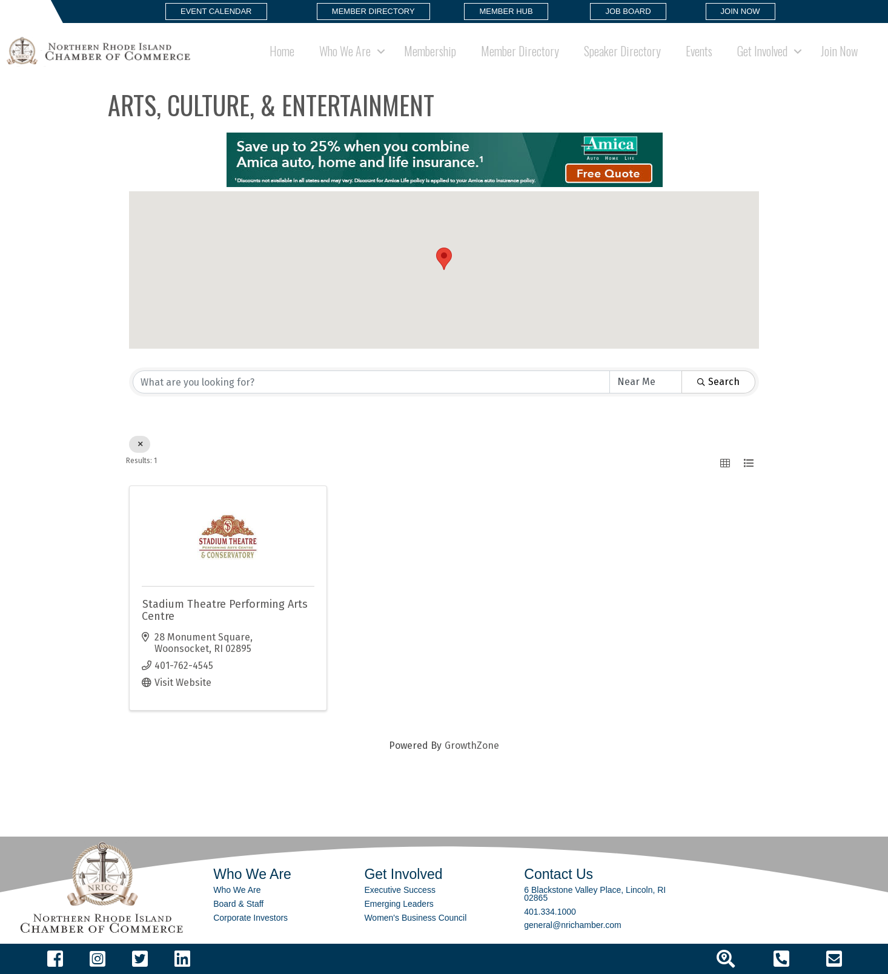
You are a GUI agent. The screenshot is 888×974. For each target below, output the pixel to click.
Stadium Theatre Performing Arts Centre (225, 610)
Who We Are (345, 51)
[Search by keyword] (371, 381)
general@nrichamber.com (572, 925)
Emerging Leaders (398, 904)
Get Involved (762, 51)
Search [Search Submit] (718, 381)
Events (699, 51)
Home (282, 51)
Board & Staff (238, 904)
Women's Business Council (415, 918)
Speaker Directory (622, 51)
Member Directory (520, 51)
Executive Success (400, 890)
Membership (430, 51)
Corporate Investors (250, 918)
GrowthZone (472, 745)
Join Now (839, 51)
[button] (216, 11)
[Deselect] (139, 444)
